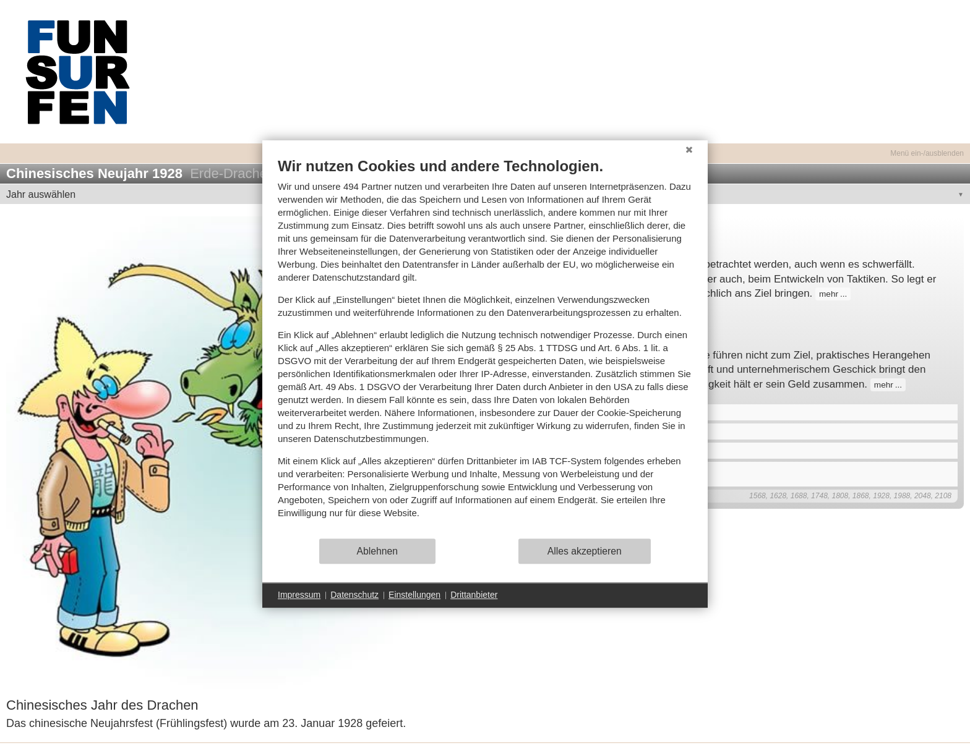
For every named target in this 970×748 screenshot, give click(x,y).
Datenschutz (354, 595)
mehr (828, 294)
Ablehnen (377, 551)
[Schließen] (689, 149)
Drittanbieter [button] (473, 595)
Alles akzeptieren (584, 551)
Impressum (299, 595)
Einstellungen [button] (414, 595)
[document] (485, 347)
